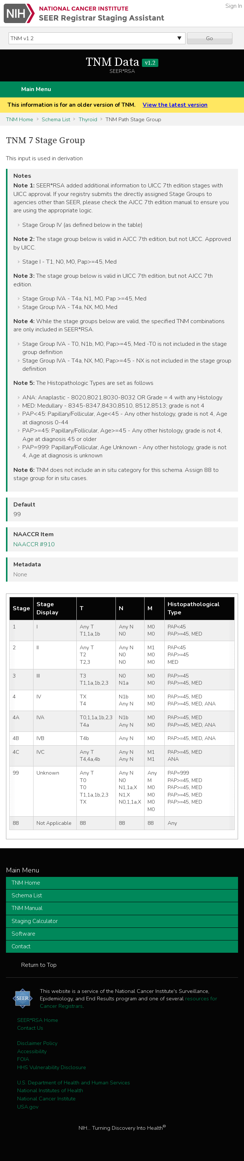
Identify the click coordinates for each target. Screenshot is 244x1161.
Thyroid (88, 119)
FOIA (23, 1059)
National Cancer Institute (46, 1098)
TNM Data (122, 62)
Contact (21, 946)
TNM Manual (27, 908)
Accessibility (32, 1051)
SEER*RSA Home (37, 1020)
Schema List (56, 119)
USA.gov (27, 1106)
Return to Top (39, 965)
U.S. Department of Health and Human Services (73, 1082)
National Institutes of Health (50, 1090)
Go (209, 38)
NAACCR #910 (34, 544)
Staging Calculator (35, 921)
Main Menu (36, 89)
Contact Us (30, 1028)
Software (23, 934)
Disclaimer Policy (37, 1043)
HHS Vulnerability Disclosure (51, 1067)
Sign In (233, 6)
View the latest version (175, 105)
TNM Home (19, 119)
